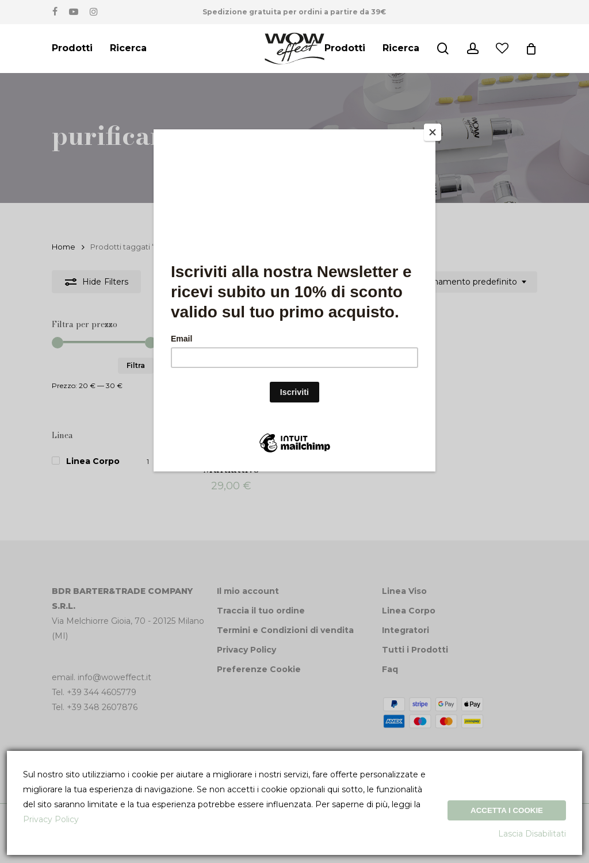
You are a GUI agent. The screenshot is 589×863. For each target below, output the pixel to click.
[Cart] (531, 49)
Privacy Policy (51, 819)
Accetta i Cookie (507, 810)
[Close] (432, 132)
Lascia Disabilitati (532, 834)
